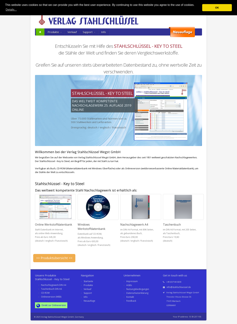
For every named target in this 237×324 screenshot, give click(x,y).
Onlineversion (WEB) (51, 296)
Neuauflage (89, 300)
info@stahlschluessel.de (179, 287)
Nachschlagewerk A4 (134, 224)
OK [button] (217, 7)
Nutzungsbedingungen (137, 289)
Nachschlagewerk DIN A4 (53, 285)
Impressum (132, 281)
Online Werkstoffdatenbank (53, 224)
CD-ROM (45, 292)
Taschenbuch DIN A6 (51, 288)
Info (103, 32)
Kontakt (130, 296)
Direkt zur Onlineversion (51, 305)
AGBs (129, 285)
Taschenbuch (172, 224)
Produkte (54, 32)
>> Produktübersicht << (54, 258)
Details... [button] (11, 9)
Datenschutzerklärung (137, 293)
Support (89, 32)
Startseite (88, 281)
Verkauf (72, 32)
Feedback (131, 300)
